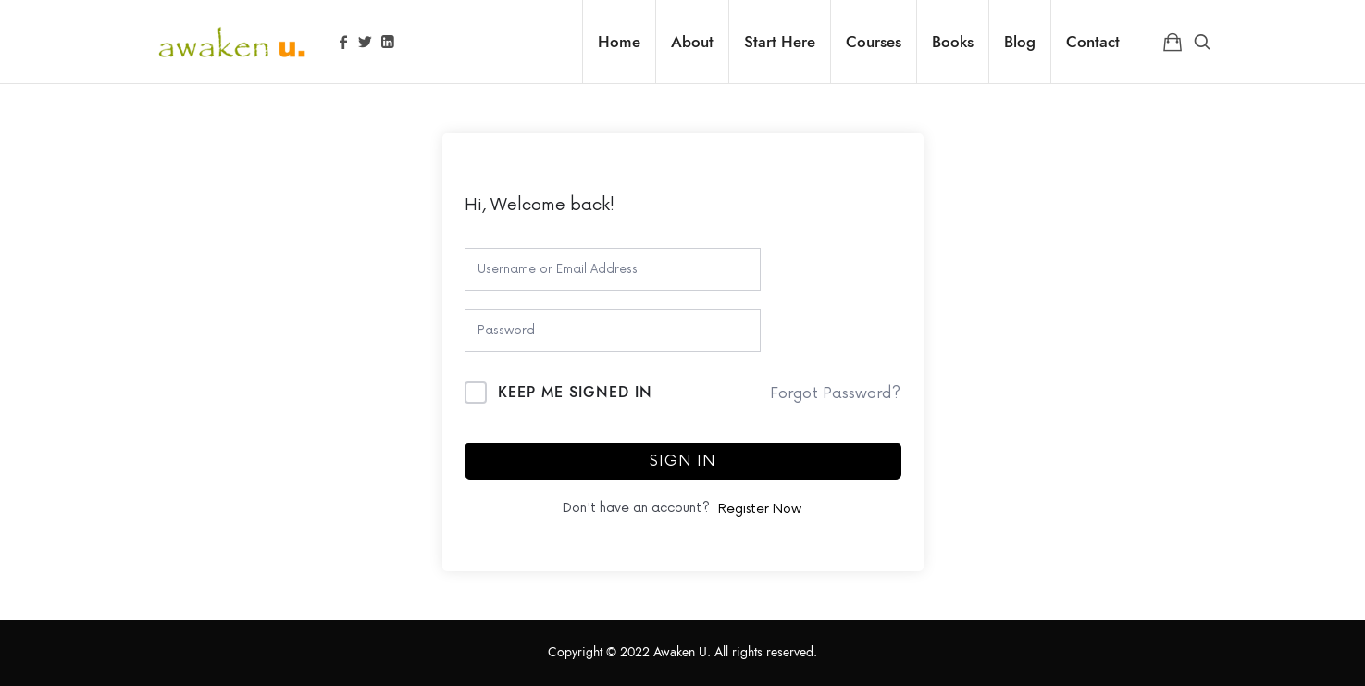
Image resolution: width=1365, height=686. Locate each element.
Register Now (759, 509)
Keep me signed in (575, 392)
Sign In (682, 461)
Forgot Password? (835, 393)
